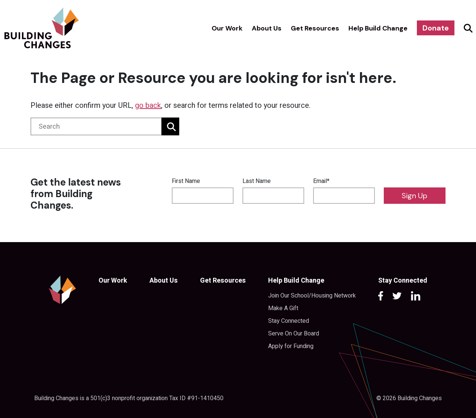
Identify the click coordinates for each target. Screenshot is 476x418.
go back (148, 105)
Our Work (227, 28)
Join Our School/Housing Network (312, 295)
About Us (267, 28)
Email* (321, 181)
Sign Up (414, 195)
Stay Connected (288, 320)
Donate (435, 28)
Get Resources (315, 28)
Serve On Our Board (293, 333)
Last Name (256, 181)
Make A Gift (283, 308)
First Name (186, 181)
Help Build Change (378, 28)
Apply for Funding (290, 346)
